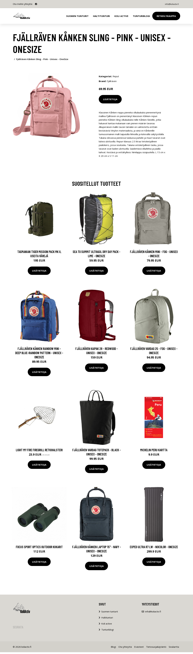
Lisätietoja (110, 99)
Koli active (106, 625)
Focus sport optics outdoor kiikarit (39, 549)
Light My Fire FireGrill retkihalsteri (39, 451)
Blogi (113, 648)
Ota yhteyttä (125, 648)
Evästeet (139, 648)
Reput (116, 76)
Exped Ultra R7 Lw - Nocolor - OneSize (154, 549)
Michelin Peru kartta (153, 451)
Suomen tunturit (77, 15)
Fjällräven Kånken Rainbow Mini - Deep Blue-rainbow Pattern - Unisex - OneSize (39, 354)
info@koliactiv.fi (170, 4)
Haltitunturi (101, 15)
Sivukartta (174, 648)
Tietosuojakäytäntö (156, 648)
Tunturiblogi (141, 15)
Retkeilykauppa (166, 15)
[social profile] (36, 4)
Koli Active (121, 15)
